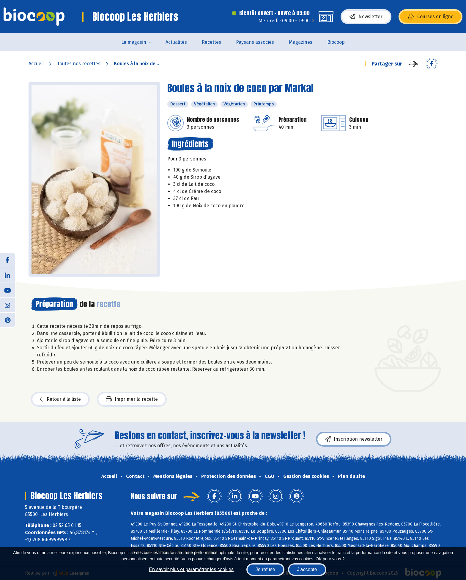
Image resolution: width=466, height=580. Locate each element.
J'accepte (307, 569)
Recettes (211, 42)
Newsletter (366, 17)
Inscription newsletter (353, 439)
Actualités (176, 42)
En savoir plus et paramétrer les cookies (191, 569)
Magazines (300, 42)
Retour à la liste (60, 399)
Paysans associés (255, 42)
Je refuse (265, 569)
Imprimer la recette (132, 399)
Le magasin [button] (133, 42)
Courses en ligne (430, 17)
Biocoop (336, 42)
